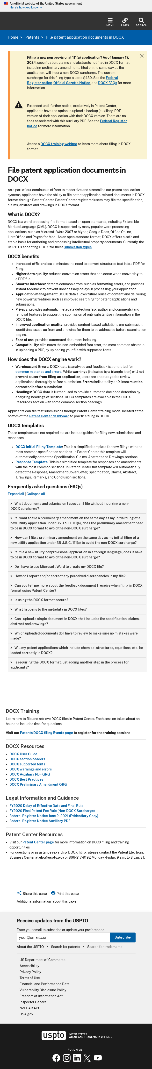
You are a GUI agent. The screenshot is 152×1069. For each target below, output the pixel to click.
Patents (32, 37)
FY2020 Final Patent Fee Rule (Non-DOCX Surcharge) (52, 811)
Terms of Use (30, 978)
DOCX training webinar (59, 144)
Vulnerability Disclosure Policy (43, 990)
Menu (110, 22)
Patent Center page (38, 842)
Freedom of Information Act (41, 996)
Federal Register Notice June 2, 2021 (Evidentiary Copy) (53, 816)
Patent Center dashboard (49, 416)
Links (125, 22)
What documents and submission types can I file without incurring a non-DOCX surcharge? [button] (69, 506)
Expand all (16, 494)
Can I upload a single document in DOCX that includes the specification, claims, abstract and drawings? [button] (75, 621)
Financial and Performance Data (45, 984)
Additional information (34, 901)
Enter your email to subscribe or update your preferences (60, 930)
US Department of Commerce (42, 960)
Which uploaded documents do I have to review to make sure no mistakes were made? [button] (74, 635)
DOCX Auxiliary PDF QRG (29, 774)
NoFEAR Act (29, 1008)
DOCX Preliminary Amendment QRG (38, 784)
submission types (78, 247)
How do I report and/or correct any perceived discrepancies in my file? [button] (67, 576)
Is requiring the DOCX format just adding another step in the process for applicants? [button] (69, 664)
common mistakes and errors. (38, 372)
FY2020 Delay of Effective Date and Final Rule (46, 806)
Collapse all (36, 494)
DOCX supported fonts (27, 764)
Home (13, 37)
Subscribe (123, 937)
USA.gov (26, 1014)
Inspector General (33, 1002)
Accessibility (29, 966)
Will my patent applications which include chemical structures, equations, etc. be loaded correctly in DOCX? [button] (76, 650)
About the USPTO (30, 947)
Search (141, 22)
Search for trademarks (104, 947)
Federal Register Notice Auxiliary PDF (39, 821)
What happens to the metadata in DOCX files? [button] (48, 609)
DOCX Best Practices (26, 779)
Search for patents (65, 947)
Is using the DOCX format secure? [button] (39, 600)
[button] (32, 894)
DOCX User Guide (23, 754)
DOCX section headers (27, 759)
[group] (77, 506)
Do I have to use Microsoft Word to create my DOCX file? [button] (57, 567)
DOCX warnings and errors (30, 769)
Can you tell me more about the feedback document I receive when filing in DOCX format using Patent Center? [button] (76, 588)
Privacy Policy (30, 972)
